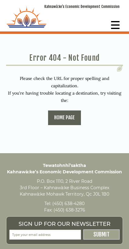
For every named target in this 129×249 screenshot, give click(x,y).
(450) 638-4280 (68, 203)
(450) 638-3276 (69, 210)
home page (64, 117)
